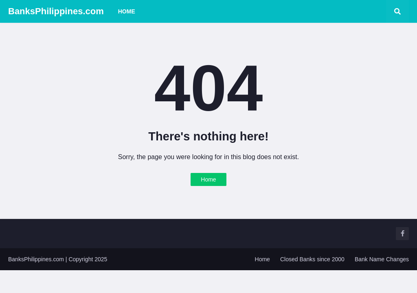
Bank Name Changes (382, 259)
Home (208, 179)
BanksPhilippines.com (56, 11)
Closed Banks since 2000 (312, 259)
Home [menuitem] (126, 11)
